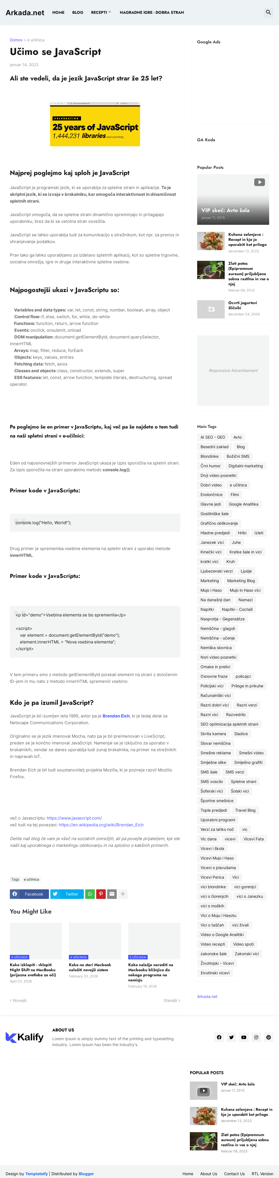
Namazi (245, 599)
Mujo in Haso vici (245, 590)
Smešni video (251, 752)
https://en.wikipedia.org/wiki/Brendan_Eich (101, 824)
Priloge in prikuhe (247, 685)
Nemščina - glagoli (218, 628)
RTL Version (262, 1173)
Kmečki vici (211, 551)
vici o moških (212, 905)
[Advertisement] (233, 84)
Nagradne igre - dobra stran (152, 12)
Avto (237, 437)
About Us (208, 1173)
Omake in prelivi (215, 666)
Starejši (170, 1000)
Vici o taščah (212, 925)
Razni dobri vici (215, 705)
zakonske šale (214, 953)
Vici (235, 877)
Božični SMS (238, 456)
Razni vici (209, 714)
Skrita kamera (213, 733)
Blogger (86, 1173)
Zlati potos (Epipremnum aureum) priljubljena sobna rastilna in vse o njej (248, 273)
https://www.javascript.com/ (74, 818)
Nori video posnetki (218, 657)
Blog (241, 446)
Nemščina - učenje (218, 638)
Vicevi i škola (212, 848)
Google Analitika (243, 504)
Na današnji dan (215, 599)
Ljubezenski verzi (217, 571)
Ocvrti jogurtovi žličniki (242, 305)
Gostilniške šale (215, 513)
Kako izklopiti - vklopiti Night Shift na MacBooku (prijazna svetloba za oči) (33, 970)
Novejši (19, 1000)
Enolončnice (211, 494)
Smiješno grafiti (248, 762)
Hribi (242, 532)
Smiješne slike (213, 762)
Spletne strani (243, 781)
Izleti (259, 532)
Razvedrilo (236, 714)
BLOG (77, 12)
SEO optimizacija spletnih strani (229, 724)
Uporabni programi (218, 819)
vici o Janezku (250, 896)
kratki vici (209, 561)
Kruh (230, 561)
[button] (268, 12)
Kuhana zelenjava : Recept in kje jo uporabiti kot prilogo (247, 239)
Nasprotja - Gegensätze (223, 618)
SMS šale (209, 771)
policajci (243, 676)
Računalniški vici (216, 695)
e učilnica (35, 40)
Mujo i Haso (211, 590)
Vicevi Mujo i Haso (217, 858)
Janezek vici (212, 542)
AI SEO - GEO (213, 437)
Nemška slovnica (216, 647)
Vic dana (209, 838)
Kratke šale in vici (246, 551)
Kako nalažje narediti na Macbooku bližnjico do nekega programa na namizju (150, 972)
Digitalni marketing (246, 465)
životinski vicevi (215, 972)
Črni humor (210, 465)
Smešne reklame (216, 752)
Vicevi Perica (212, 877)
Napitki (207, 609)
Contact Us (234, 1173)
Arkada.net (25, 12)
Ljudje (246, 571)
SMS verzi (235, 771)
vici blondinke (213, 886)
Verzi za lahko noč (217, 829)
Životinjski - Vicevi (217, 963)
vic (245, 829)
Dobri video (211, 485)
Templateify (36, 1173)
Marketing (210, 580)
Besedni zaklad (215, 446)
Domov (16, 40)
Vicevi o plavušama (218, 867)
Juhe (236, 542)
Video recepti (213, 944)
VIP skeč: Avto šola (238, 1084)
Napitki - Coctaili (237, 609)
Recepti (99, 12)
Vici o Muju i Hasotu (218, 915)
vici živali (240, 925)
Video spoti (243, 944)
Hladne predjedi (215, 532)
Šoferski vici (212, 791)
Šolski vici (240, 791)
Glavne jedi (211, 504)
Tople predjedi (214, 810)
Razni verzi (247, 705)
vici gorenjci (245, 886)
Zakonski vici (247, 953)
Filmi (235, 494)
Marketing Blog (241, 580)
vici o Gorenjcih (214, 896)
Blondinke (210, 456)
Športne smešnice (217, 800)
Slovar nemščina (216, 743)
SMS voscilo (212, 781)
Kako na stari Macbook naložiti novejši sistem (90, 967)
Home (58, 12)
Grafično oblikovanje (219, 523)
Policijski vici (212, 685)
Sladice (241, 733)
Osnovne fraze (214, 676)
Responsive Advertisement (233, 370)
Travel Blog (245, 810)
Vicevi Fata (254, 838)
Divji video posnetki (218, 475)
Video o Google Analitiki (222, 934)
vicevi (230, 838)
